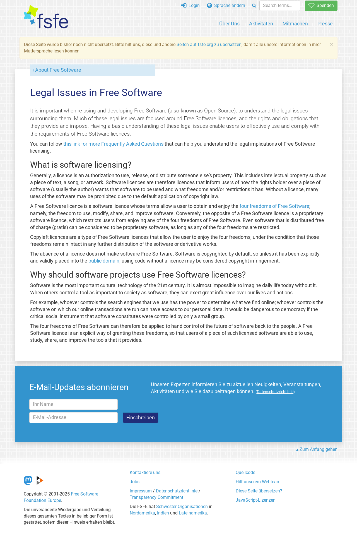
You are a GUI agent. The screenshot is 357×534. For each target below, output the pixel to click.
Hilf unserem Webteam (258, 481)
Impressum (141, 491)
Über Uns (229, 24)
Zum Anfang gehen (318, 449)
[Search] (254, 6)
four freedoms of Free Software (274, 206)
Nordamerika (142, 513)
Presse (325, 24)
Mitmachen (295, 24)
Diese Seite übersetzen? (259, 491)
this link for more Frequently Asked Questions (113, 144)
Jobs (134, 481)
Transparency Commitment (156, 497)
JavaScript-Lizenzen (256, 500)
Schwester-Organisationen (182, 506)
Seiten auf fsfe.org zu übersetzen (209, 44)
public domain (103, 261)
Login (190, 5)
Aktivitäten (261, 24)
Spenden (321, 5)
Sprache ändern (226, 5)
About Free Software (58, 70)
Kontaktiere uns (145, 472)
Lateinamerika (193, 513)
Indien (163, 513)
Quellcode (245, 472)
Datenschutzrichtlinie (176, 491)
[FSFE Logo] (46, 17)
